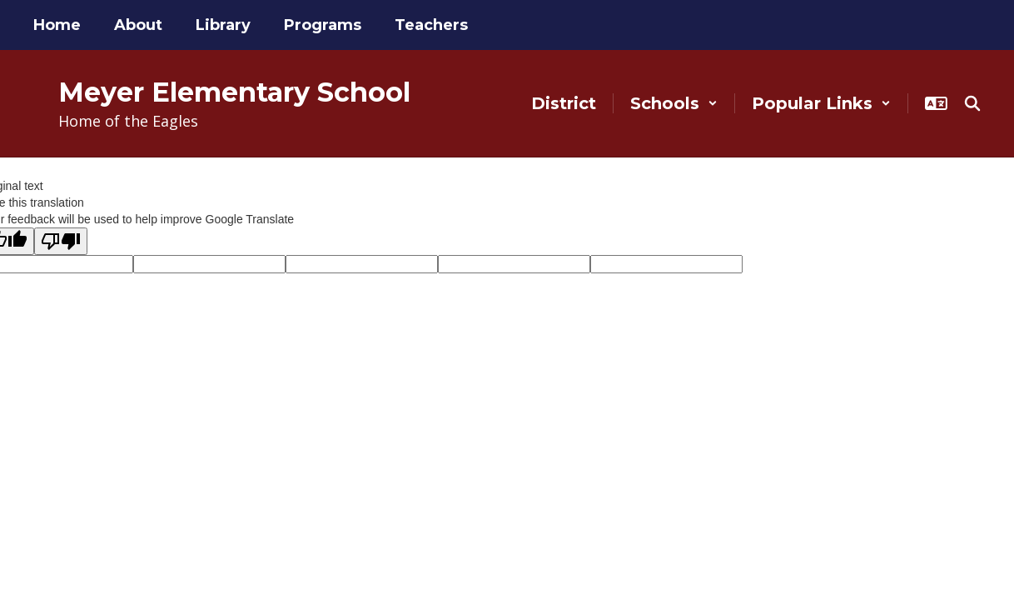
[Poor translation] (60, 241)
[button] (674, 103)
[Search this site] (972, 103)
